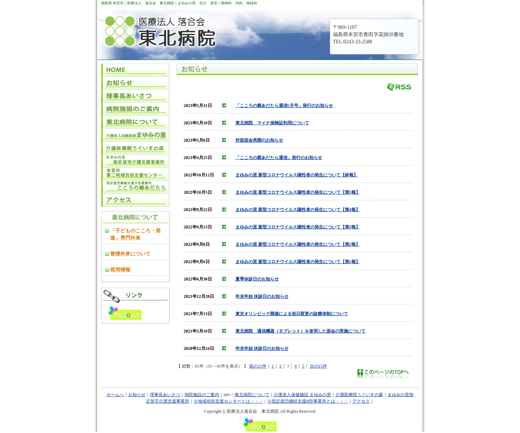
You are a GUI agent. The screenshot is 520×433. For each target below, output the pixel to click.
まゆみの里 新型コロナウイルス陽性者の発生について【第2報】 (297, 244)
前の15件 (257, 366)
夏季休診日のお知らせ (257, 279)
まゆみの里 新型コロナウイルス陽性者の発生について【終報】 (296, 174)
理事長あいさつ (165, 394)
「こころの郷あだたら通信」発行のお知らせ (278, 157)
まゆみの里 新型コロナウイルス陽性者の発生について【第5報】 (297, 192)
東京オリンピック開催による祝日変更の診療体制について (291, 313)
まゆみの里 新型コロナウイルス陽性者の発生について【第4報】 (297, 209)
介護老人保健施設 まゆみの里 (302, 394)
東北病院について (252, 394)
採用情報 (120, 270)
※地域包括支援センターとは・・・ (228, 401)
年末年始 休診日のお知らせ (262, 296)
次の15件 (318, 366)
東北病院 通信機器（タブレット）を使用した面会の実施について (300, 331)
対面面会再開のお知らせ (259, 140)
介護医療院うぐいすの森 (359, 394)
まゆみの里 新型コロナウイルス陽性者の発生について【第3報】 (297, 227)
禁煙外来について (130, 254)
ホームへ (115, 394)
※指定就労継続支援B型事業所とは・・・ (307, 401)
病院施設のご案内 (202, 394)
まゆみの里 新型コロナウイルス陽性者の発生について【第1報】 (297, 261)
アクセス (361, 401)
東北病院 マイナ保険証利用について (272, 122)
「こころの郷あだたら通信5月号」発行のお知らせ (284, 105)
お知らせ (137, 394)
